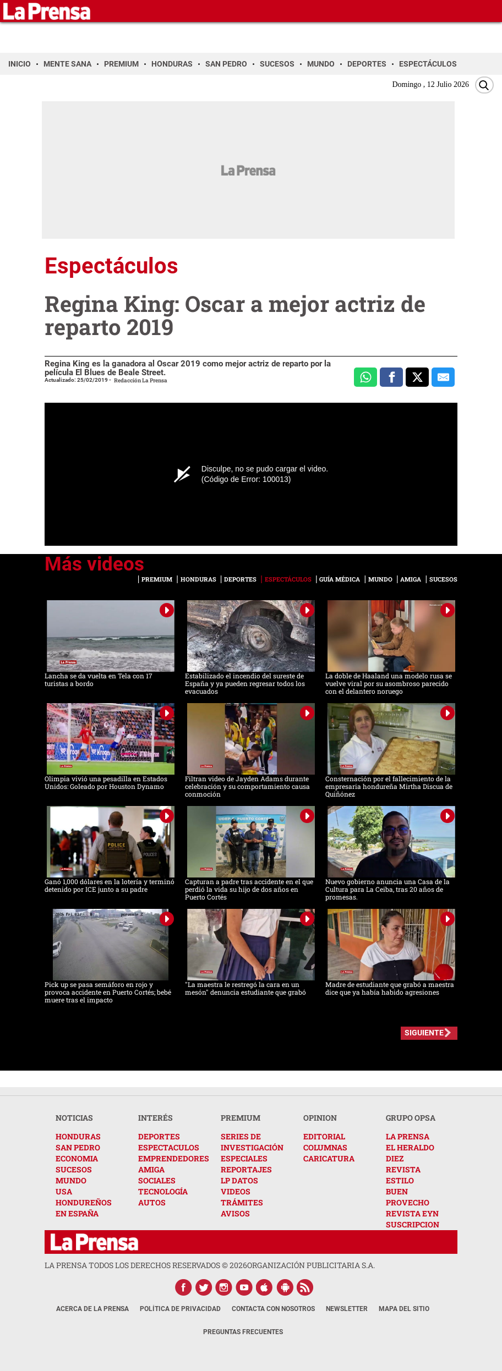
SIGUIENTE (424, 1032)
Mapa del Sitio (404, 1309)
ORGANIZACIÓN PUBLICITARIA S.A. (311, 1265)
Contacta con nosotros (273, 1309)
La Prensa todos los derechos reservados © (146, 1265)
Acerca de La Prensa (92, 1309)
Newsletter (347, 1309)
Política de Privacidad (180, 1309)
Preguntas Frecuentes (243, 1332)
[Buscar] (484, 85)
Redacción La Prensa (140, 380)
